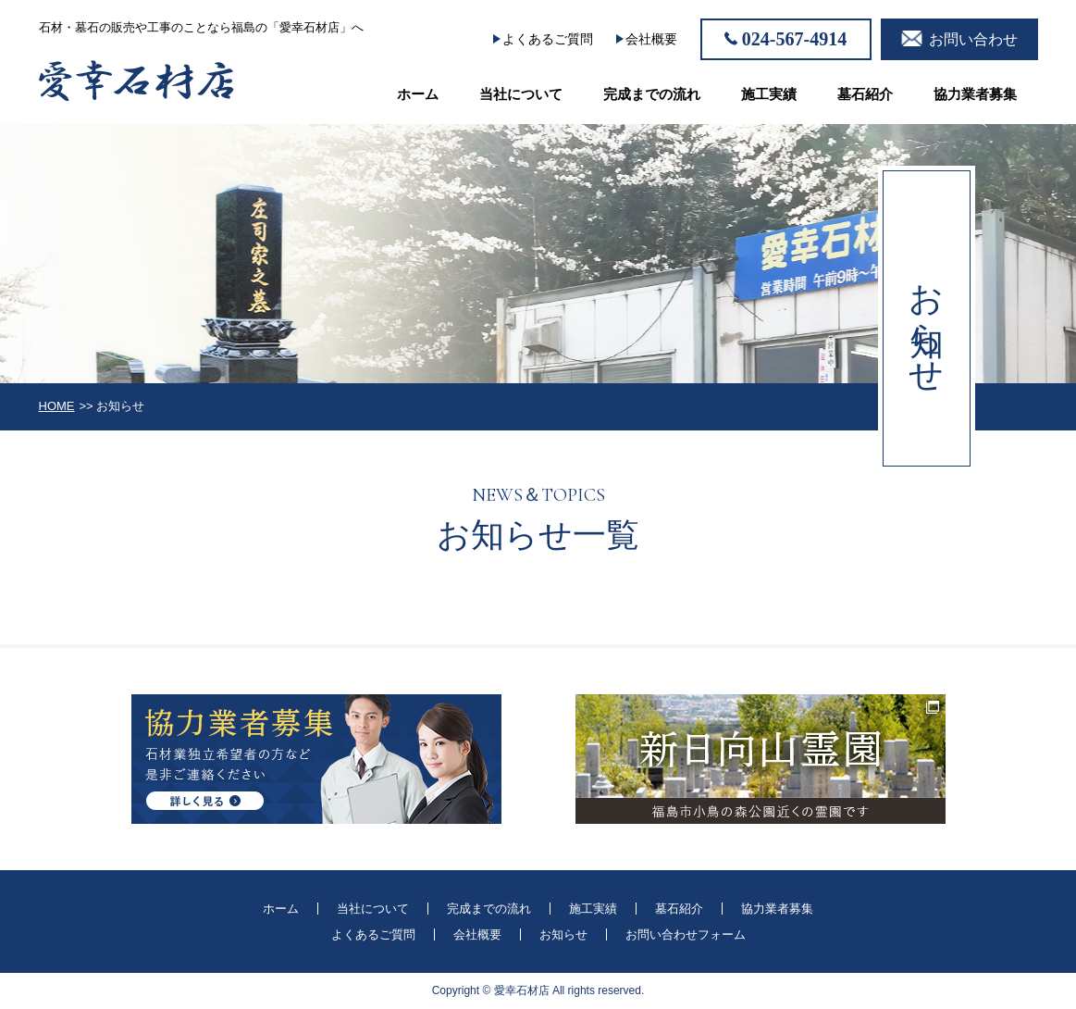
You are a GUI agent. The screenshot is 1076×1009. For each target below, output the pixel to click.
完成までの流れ (651, 94)
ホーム (418, 94)
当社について (521, 94)
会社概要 (651, 38)
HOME (57, 406)
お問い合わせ (973, 39)
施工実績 (769, 94)
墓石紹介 (865, 94)
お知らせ (563, 934)
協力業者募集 (975, 94)
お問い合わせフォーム (685, 934)
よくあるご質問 (547, 38)
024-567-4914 (794, 39)
